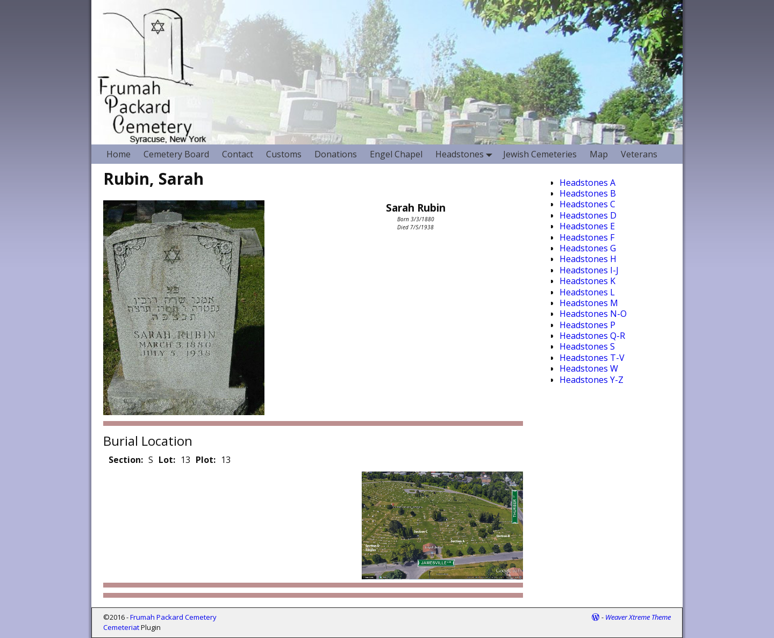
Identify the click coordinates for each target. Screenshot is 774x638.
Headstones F (587, 237)
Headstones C (587, 204)
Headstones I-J (589, 270)
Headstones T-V (592, 358)
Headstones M (589, 303)
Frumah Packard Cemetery (173, 617)
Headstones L (587, 292)
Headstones (466, 153)
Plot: (206, 460)
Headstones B (588, 193)
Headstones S (587, 346)
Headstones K (587, 281)
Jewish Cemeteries (540, 154)
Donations (335, 154)
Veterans (639, 154)
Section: (126, 460)
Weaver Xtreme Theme (638, 617)
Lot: (167, 460)
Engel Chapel (396, 154)
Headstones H (588, 259)
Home (118, 154)
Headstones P (587, 325)
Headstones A (587, 183)
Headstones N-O (593, 314)
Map (599, 154)
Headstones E (587, 226)
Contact (237, 154)
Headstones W (589, 368)
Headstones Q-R (592, 336)
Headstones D (588, 215)
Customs (284, 154)
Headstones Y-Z (592, 380)
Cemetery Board (176, 154)
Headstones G (588, 248)
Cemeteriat (121, 627)
